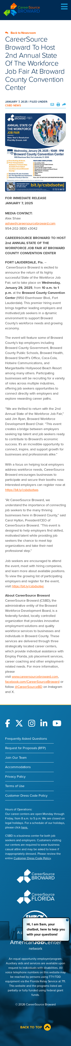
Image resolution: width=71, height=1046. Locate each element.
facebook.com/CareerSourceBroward (32, 682)
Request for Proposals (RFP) (25, 748)
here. (24, 827)
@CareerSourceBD (28, 687)
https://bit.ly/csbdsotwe (21, 490)
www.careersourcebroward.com (35, 677)
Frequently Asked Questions (26, 739)
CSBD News (13, 105)
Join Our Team (16, 758)
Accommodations (18, 767)
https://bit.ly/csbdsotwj (28, 586)
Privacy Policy (15, 776)
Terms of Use (14, 786)
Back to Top (35, 1027)
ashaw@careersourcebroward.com (30, 223)
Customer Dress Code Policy (26, 795)
